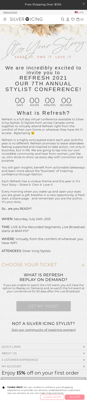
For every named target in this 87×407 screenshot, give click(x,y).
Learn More (52, 397)
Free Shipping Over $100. (43, 4)
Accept (74, 397)
